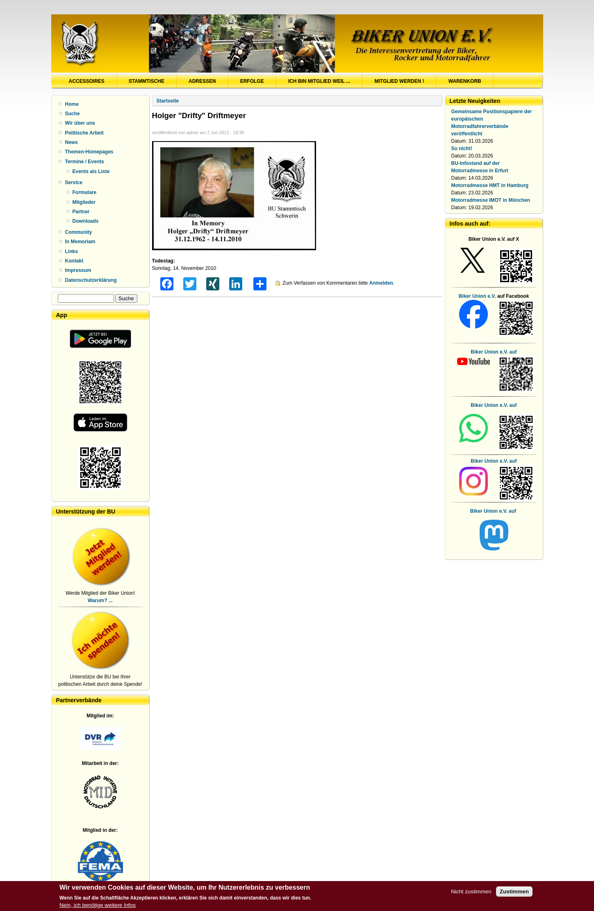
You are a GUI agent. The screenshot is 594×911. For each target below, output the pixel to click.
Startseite (168, 101)
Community (78, 232)
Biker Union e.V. (477, 296)
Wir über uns (80, 123)
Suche (72, 113)
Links (71, 251)
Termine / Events (84, 161)
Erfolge (252, 81)
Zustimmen (514, 892)
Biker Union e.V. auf (494, 405)
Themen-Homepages (89, 152)
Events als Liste (91, 171)
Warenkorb (464, 81)
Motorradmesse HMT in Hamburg (490, 185)
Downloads (86, 221)
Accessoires (87, 81)
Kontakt (74, 261)
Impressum (78, 270)
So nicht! (461, 148)
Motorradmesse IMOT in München (490, 200)
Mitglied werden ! (399, 81)
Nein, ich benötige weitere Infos (97, 906)
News (71, 142)
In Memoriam (80, 241)
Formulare (85, 192)
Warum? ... (100, 600)
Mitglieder (84, 202)
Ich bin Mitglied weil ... (319, 81)
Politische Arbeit (84, 133)
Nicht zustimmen (471, 892)
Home (72, 104)
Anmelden (381, 283)
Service (74, 182)
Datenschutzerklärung (91, 280)
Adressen (202, 81)
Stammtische (146, 81)
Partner (81, 212)
